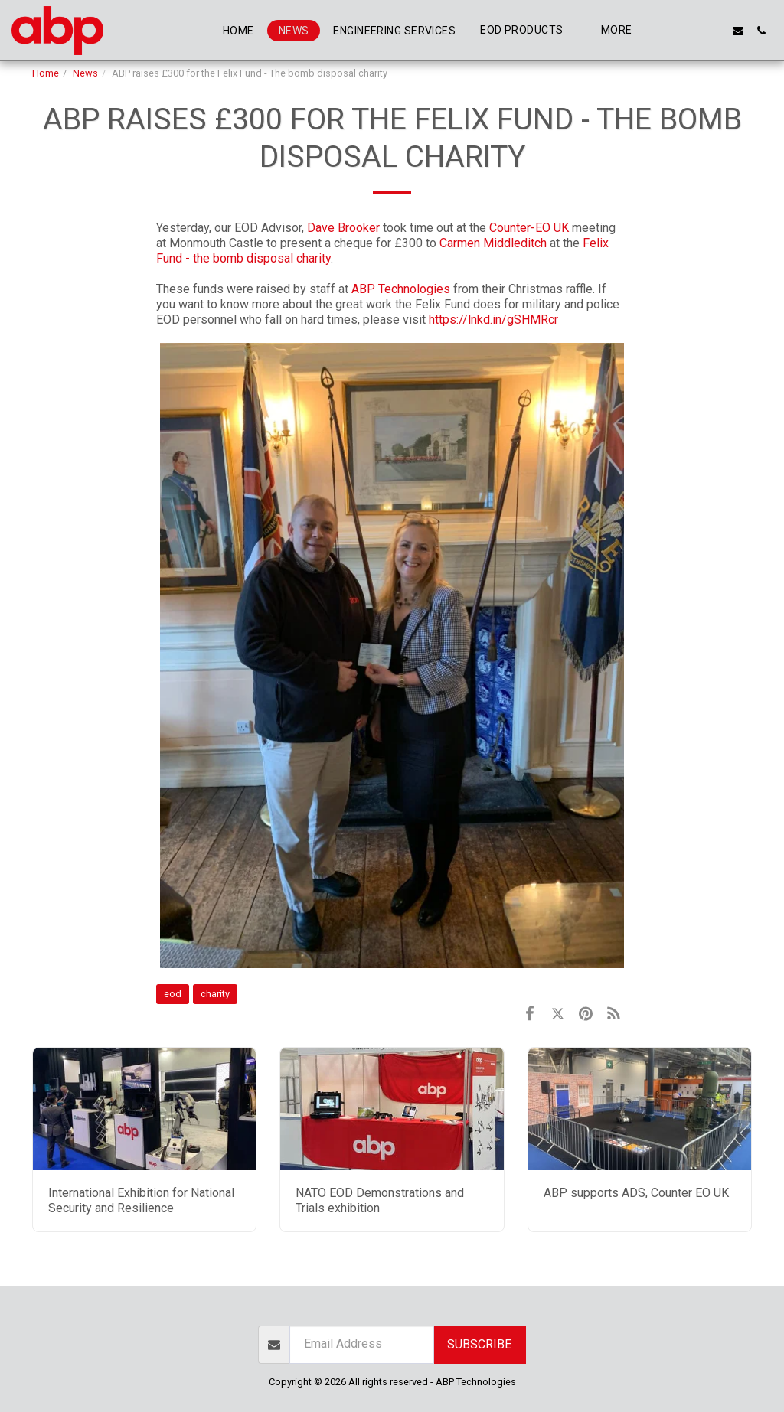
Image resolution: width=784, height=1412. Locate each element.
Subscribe (479, 1344)
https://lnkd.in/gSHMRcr (493, 319)
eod (172, 993)
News (85, 73)
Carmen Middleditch (493, 243)
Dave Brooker (343, 227)
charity (215, 993)
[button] (669, 30)
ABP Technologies (400, 289)
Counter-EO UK (529, 227)
